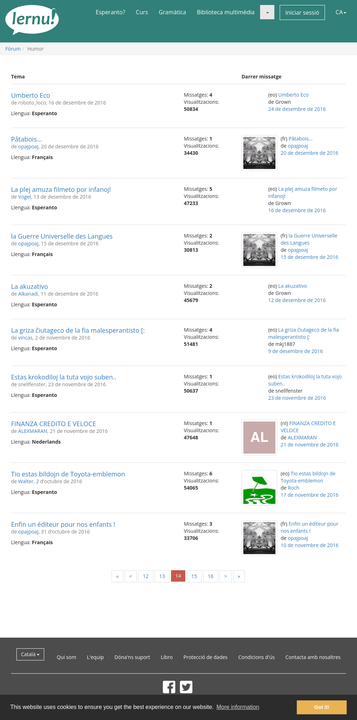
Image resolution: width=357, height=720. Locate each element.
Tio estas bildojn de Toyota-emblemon (68, 474)
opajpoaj (28, 146)
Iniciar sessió (302, 12)
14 (178, 575)
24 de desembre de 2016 (297, 109)
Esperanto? (110, 12)
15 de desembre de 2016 (309, 257)
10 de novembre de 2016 (309, 545)
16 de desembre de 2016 (297, 210)
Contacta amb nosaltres (313, 657)
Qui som (66, 657)
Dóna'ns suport (132, 657)
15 (194, 576)
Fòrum (13, 48)
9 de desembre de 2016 (295, 351)
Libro (167, 657)
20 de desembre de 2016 (309, 152)
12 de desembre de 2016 (297, 300)
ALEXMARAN (32, 431)
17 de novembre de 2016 (309, 494)
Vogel (24, 196)
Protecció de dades (205, 657)
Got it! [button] (321, 707)
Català (30, 654)
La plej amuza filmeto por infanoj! (61, 189)
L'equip (95, 657)
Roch (293, 487)
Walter (25, 481)
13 (162, 576)
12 (146, 576)
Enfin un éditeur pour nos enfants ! (63, 524)
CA (341, 12)
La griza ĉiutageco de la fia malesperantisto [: (78, 330)
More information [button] (237, 707)
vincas (25, 337)
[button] (267, 12)
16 (210, 576)
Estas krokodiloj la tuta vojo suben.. (63, 377)
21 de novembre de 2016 (309, 444)
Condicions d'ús (256, 657)
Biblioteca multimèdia (225, 12)
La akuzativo (29, 286)
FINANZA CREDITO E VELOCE (53, 423)
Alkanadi (28, 293)
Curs (142, 12)
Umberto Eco (30, 95)
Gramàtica (172, 12)
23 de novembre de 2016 (297, 397)
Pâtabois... (26, 139)
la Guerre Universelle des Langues (62, 236)
